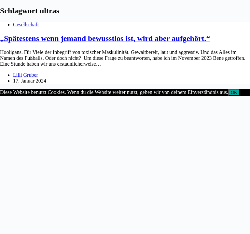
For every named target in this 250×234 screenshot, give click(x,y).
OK (234, 92)
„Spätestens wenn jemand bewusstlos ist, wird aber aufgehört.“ (105, 38)
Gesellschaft (26, 24)
